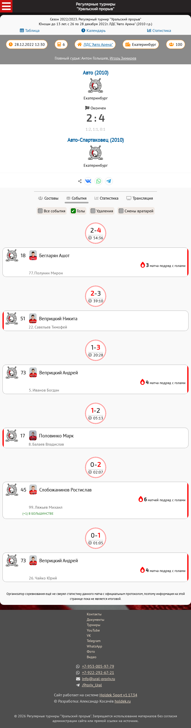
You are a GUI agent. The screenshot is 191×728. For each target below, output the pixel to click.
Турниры (93, 625)
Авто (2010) (95, 72)
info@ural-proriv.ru (98, 679)
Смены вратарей (136, 210)
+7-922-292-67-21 (98, 672)
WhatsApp (94, 646)
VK (89, 635)
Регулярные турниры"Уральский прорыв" (95, 6)
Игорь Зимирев (123, 58)
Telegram (93, 641)
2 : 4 (95, 118)
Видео (91, 657)
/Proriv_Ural (92, 685)
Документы (95, 619)
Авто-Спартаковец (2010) (95, 140)
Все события (51, 210)
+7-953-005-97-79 (98, 666)
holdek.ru (123, 701)
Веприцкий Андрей (58, 560)
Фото (91, 651)
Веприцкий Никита (58, 318)
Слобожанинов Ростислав (65, 489)
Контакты (94, 614)
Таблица (32, 30)
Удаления (102, 210)
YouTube (93, 630)
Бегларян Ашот (54, 255)
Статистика (161, 30)
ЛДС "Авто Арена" (98, 44)
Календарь (96, 30)
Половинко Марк (56, 435)
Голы (78, 210)
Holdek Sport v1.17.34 (118, 694)
